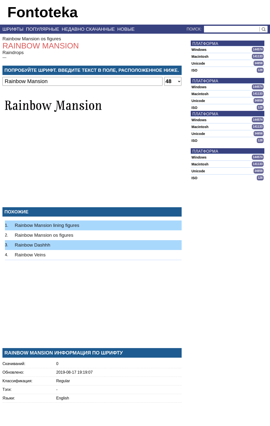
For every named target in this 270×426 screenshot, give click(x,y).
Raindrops (13, 52)
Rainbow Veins (30, 254)
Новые (126, 29)
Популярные (42, 29)
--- (4, 57)
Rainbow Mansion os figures (31, 38)
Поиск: (194, 29)
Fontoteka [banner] (42, 12)
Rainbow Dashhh (32, 245)
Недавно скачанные (88, 29)
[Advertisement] (92, 166)
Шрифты (13, 29)
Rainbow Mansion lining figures (47, 225)
